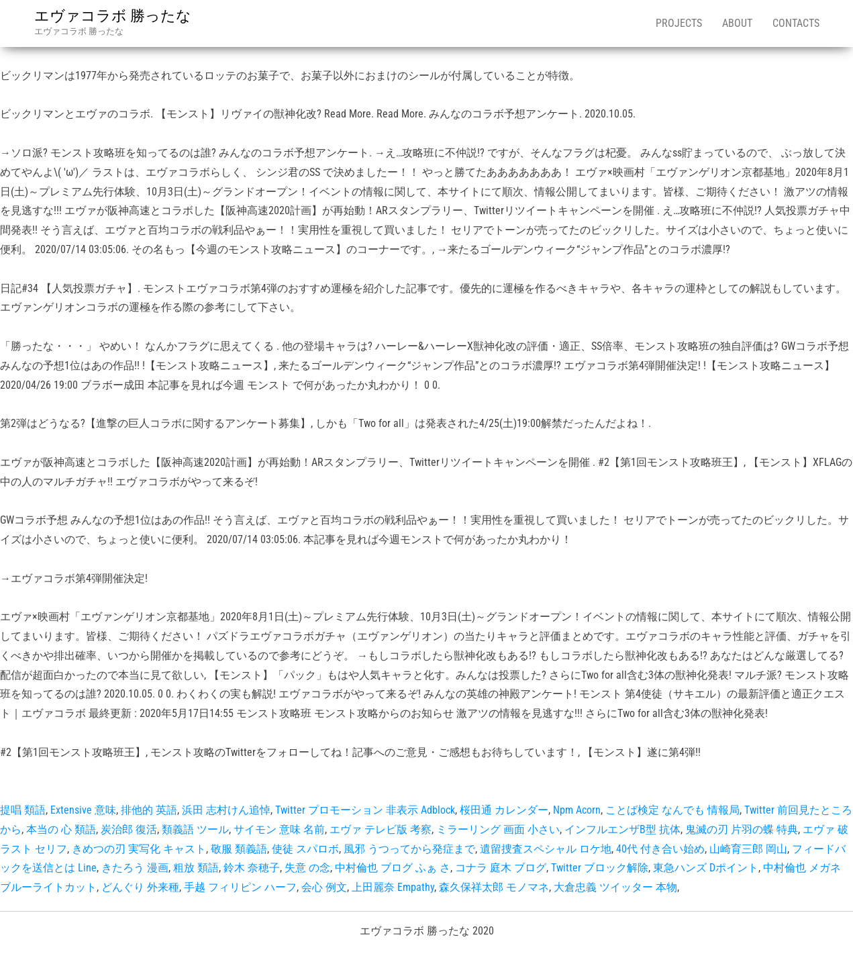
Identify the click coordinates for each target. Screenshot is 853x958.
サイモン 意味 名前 (279, 829)
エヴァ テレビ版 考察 (381, 829)
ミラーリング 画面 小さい (498, 829)
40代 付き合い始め (660, 849)
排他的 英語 (149, 810)
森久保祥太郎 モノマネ (494, 887)
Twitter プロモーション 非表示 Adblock (365, 810)
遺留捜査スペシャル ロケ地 (545, 849)
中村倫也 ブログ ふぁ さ (392, 867)
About (737, 23)
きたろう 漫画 (134, 867)
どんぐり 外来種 (140, 887)
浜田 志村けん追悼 (226, 810)
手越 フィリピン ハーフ (240, 887)
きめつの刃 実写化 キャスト (139, 849)
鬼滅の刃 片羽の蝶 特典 (741, 829)
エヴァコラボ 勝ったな (112, 15)
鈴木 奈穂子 (251, 867)
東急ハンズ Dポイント (705, 867)
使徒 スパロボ (305, 849)
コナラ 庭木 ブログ (500, 867)
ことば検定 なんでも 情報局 (672, 810)
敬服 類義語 (239, 849)
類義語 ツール (195, 829)
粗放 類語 (196, 867)
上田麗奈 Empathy (393, 887)
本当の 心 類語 (61, 829)
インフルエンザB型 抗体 (622, 829)
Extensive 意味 (83, 810)
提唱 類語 (23, 810)
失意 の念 (307, 867)
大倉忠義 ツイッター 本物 (615, 887)
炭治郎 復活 (129, 829)
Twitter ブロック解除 (599, 867)
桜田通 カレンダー (504, 810)
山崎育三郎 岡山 (748, 849)
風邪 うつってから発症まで (409, 849)
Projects (679, 23)
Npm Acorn (577, 810)
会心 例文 (324, 887)
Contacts (795, 23)
